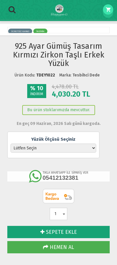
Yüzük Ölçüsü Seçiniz (53, 139)
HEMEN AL (58, 247)
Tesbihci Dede (86, 75)
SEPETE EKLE (58, 232)
